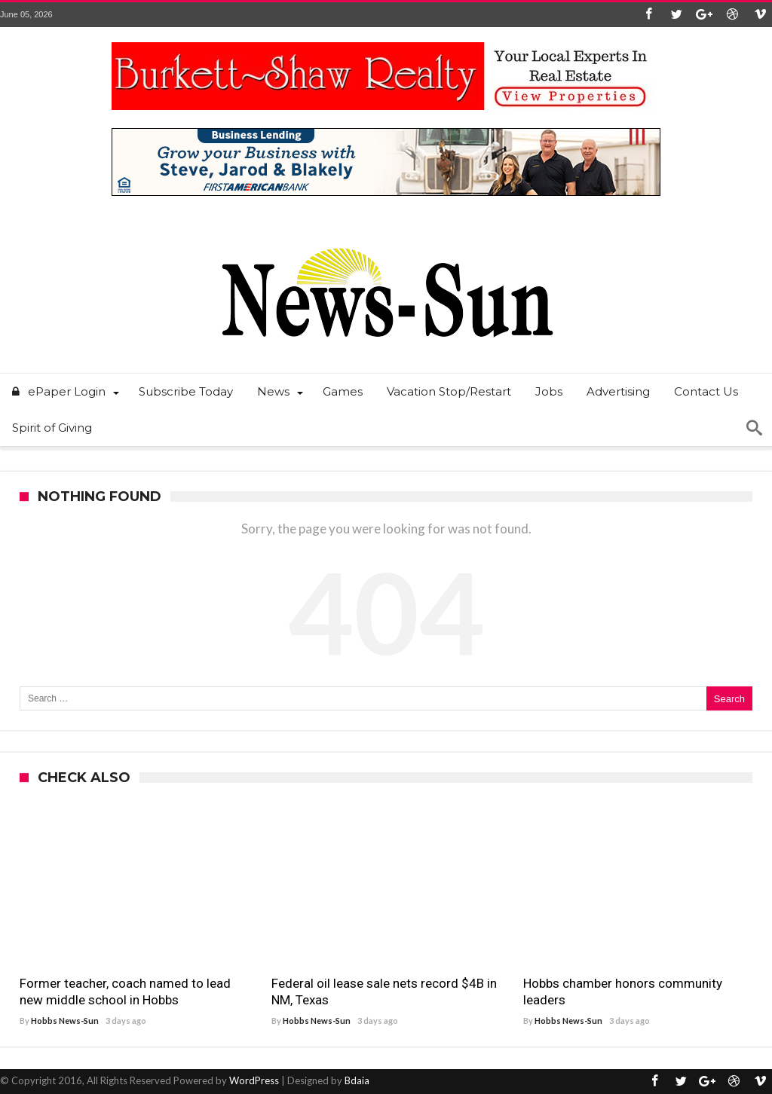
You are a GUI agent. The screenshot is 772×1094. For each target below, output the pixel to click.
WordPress (254, 1080)
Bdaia (357, 1080)
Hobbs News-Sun (65, 1020)
